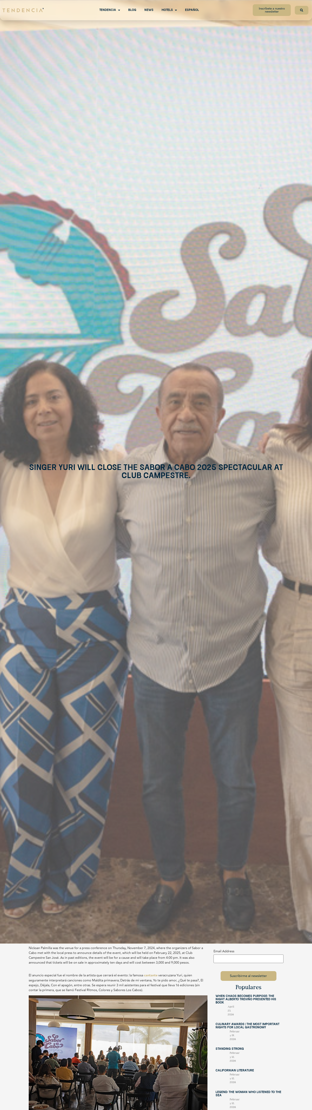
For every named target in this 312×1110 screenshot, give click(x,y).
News (148, 10)
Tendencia (109, 10)
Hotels (169, 10)
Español (192, 10)
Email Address (224, 951)
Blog (132, 10)
